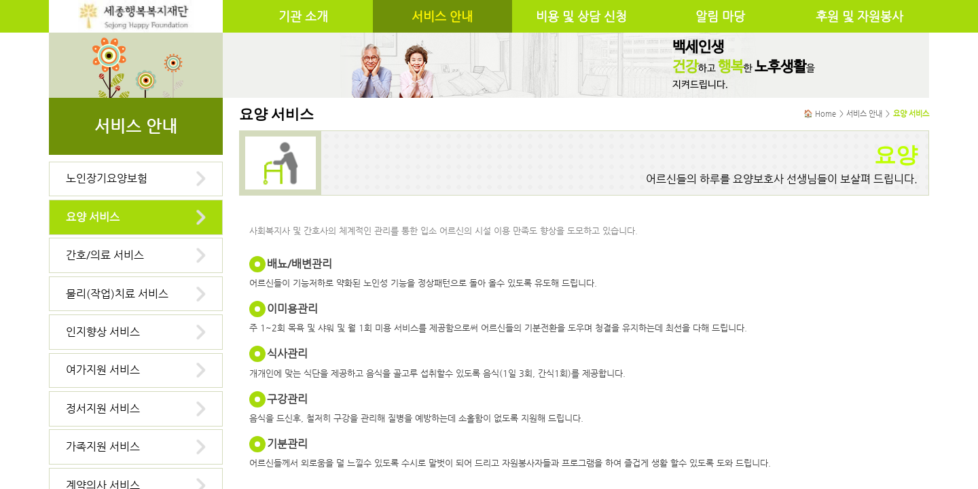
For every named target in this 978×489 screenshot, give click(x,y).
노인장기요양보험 (106, 178)
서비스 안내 (442, 16)
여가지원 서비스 (103, 369)
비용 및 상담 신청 (581, 16)
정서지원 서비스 (103, 408)
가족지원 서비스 (103, 446)
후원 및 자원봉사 (859, 16)
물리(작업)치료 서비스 (117, 293)
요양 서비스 (93, 217)
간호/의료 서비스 (105, 255)
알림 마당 (720, 16)
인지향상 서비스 (103, 331)
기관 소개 (303, 16)
